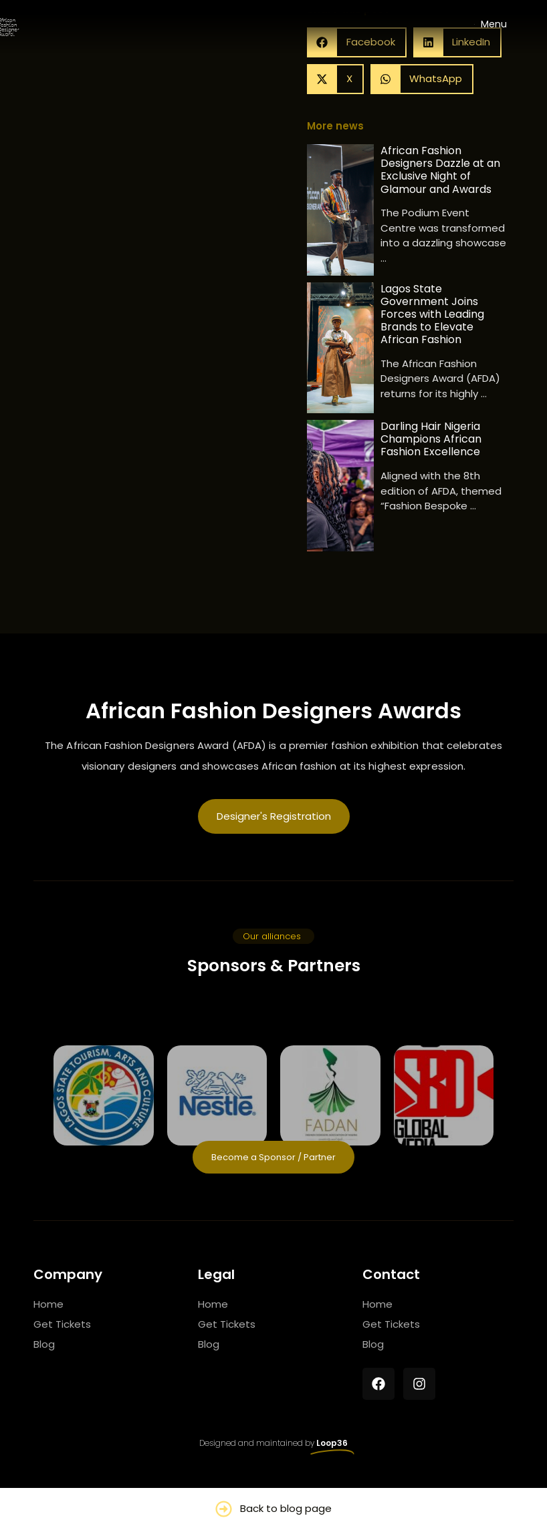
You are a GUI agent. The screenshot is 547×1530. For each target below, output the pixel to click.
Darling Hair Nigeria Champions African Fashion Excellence (430, 444)
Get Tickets (62, 1329)
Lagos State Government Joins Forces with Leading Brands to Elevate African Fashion (432, 319)
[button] (335, 84)
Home (48, 1309)
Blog (44, 1349)
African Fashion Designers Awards (273, 715)
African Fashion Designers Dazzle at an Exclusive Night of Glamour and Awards (440, 174)
